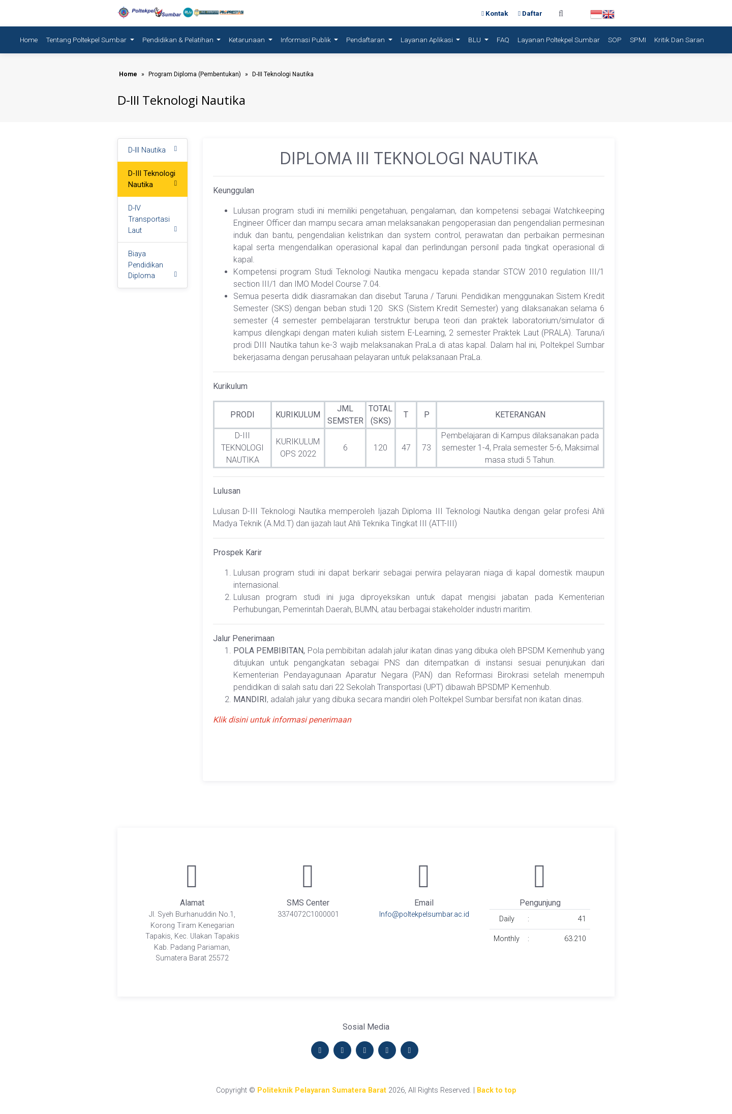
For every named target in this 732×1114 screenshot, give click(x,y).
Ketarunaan (247, 40)
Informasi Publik (306, 40)
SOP (615, 40)
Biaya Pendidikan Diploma (145, 265)
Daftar (530, 13)
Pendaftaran (366, 40)
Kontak (495, 13)
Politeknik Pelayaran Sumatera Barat (321, 1090)
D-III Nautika (147, 150)
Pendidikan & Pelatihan (178, 40)
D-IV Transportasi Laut (149, 219)
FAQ (503, 40)
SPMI (638, 40)
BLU (475, 40)
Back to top (496, 1090)
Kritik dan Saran (679, 40)
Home (31, 39)
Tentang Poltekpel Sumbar (87, 40)
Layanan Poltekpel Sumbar (558, 40)
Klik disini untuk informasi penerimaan (282, 720)
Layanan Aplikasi (427, 40)
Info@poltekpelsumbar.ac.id (424, 914)
